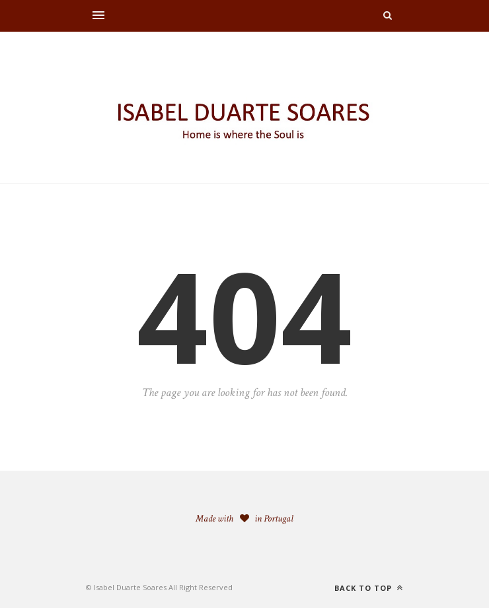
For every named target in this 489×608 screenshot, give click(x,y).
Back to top (368, 588)
